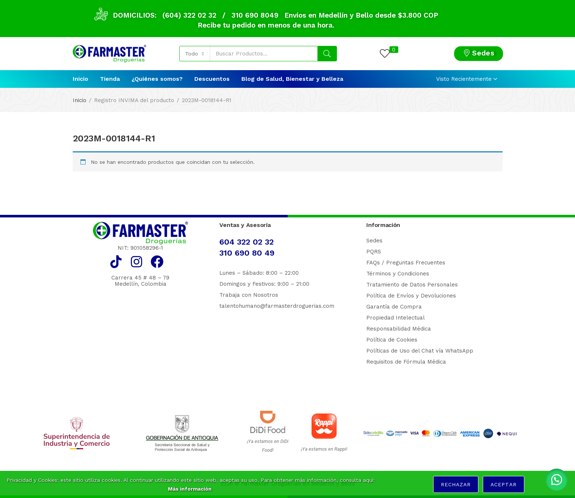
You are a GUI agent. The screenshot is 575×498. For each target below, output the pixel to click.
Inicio (80, 78)
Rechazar (456, 484)
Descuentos (212, 78)
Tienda (110, 78)
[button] (195, 53)
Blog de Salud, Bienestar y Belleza (292, 78)
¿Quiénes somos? (157, 78)
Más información (190, 489)
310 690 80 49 (246, 252)
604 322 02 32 (246, 241)
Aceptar (503, 484)
